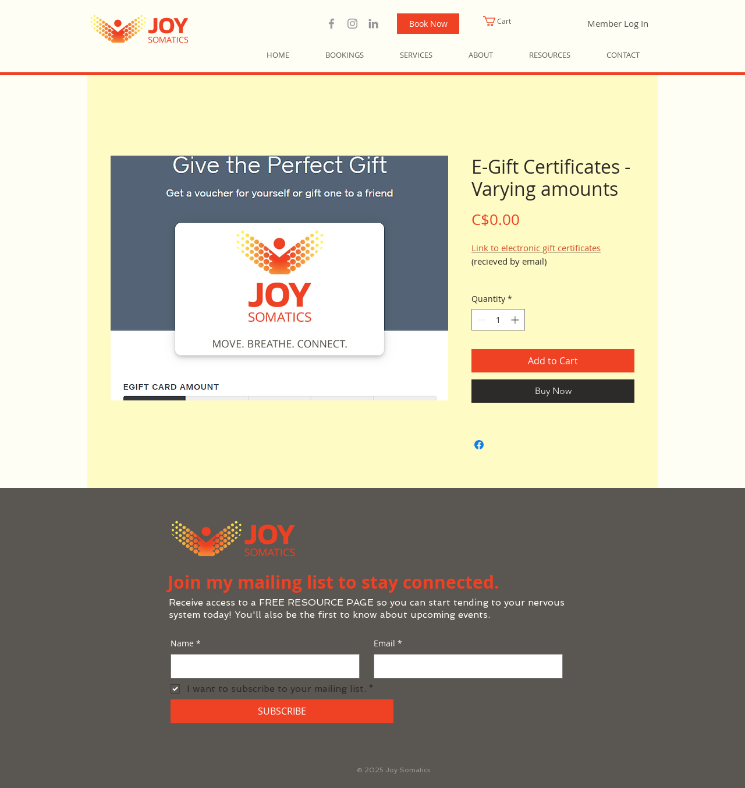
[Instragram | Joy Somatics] (352, 23)
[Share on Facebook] (479, 445)
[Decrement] (480, 319)
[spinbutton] (498, 319)
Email (388, 643)
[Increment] (516, 319)
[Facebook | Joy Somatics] (331, 23)
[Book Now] (428, 23)
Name (186, 643)
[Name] (261, 666)
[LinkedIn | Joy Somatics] (373, 23)
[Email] (464, 666)
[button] (510, 21)
